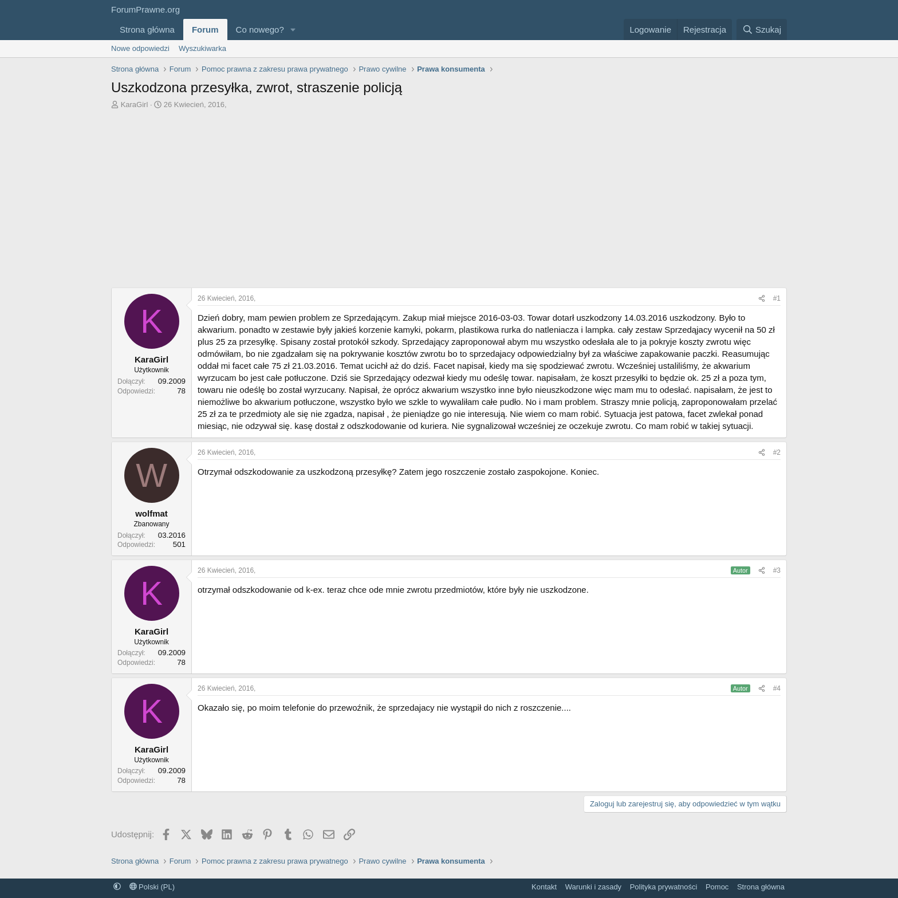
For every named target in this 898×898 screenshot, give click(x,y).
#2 (777, 452)
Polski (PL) (152, 887)
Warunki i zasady (593, 887)
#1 (777, 298)
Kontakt (544, 887)
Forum (205, 29)
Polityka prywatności (664, 887)
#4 (777, 688)
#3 (777, 570)
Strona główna (147, 29)
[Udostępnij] (761, 298)
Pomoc (717, 887)
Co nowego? (260, 29)
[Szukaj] (761, 29)
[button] (293, 29)
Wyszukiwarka (202, 48)
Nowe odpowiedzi (140, 48)
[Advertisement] (449, 201)
